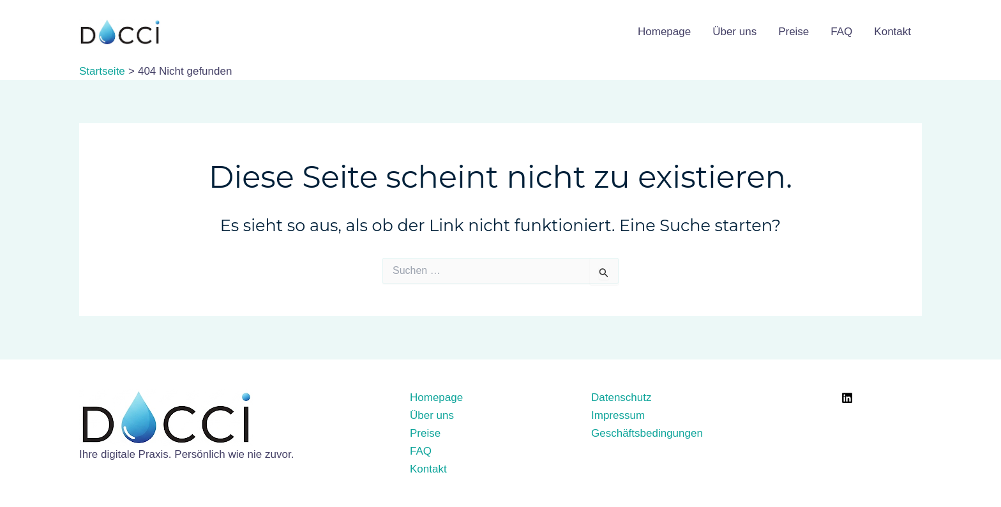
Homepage (664, 32)
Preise (793, 32)
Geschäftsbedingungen (647, 433)
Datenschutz (621, 397)
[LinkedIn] (847, 398)
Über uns (734, 32)
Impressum (618, 415)
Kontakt (892, 32)
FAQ (841, 32)
